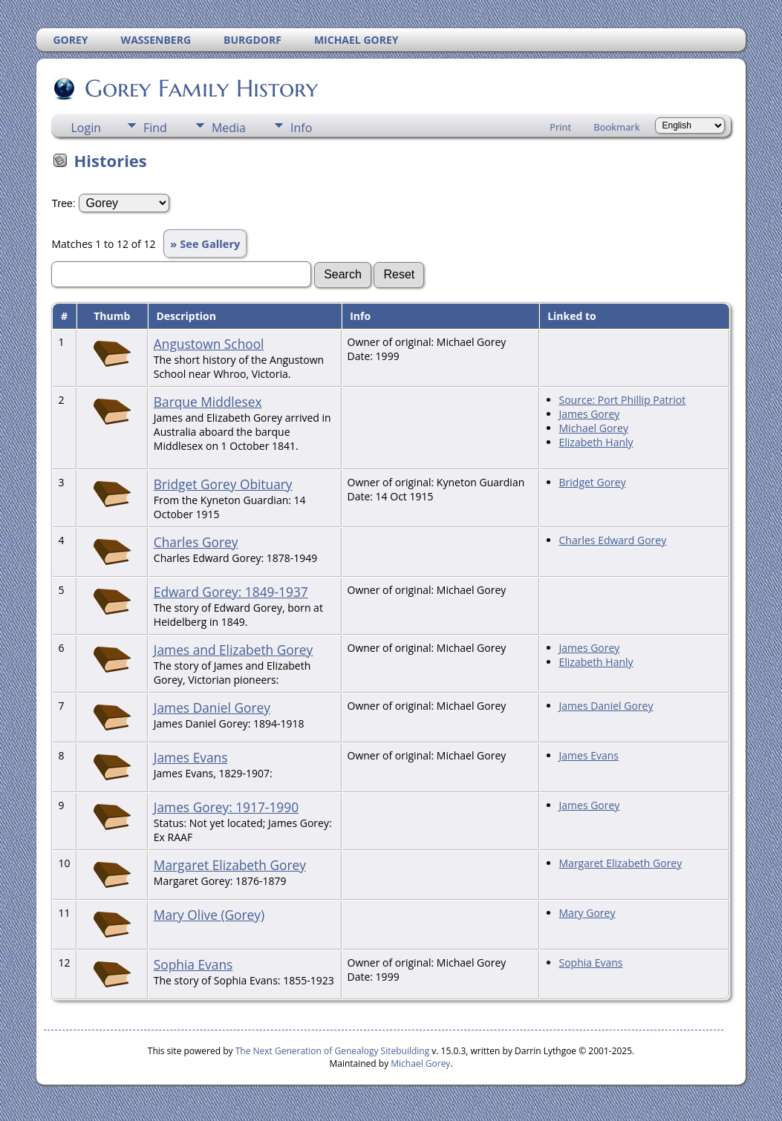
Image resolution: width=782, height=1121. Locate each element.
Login (86, 128)
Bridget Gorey (592, 482)
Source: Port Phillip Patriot (622, 400)
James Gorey (589, 414)
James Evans (191, 757)
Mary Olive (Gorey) (209, 915)
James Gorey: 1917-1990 (226, 807)
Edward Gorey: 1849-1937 (231, 592)
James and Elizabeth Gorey (233, 649)
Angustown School (209, 344)
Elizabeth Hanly (596, 442)
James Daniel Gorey (212, 707)
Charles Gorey (196, 542)
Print (560, 127)
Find (155, 128)
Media (229, 128)
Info (301, 128)
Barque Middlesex (208, 402)
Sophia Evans (193, 964)
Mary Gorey (587, 913)
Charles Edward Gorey (613, 540)
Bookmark (616, 127)
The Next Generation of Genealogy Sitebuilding (332, 1051)
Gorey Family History (200, 88)
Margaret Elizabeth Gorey (230, 865)
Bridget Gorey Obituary (223, 484)
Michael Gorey (593, 428)
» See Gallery (205, 243)
